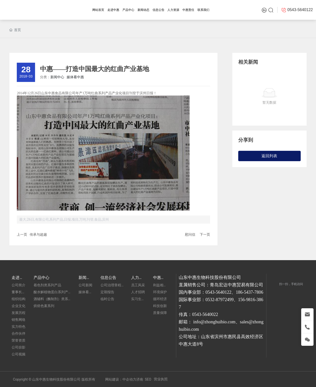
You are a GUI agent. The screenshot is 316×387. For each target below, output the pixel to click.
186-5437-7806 (249, 292)
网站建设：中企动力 (120, 379)
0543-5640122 (218, 292)
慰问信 (190, 234)
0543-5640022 (205, 314)
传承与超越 (38, 234)
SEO (148, 379)
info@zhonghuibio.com (214, 321)
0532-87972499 (219, 299)
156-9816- (247, 299)
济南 (139, 379)
